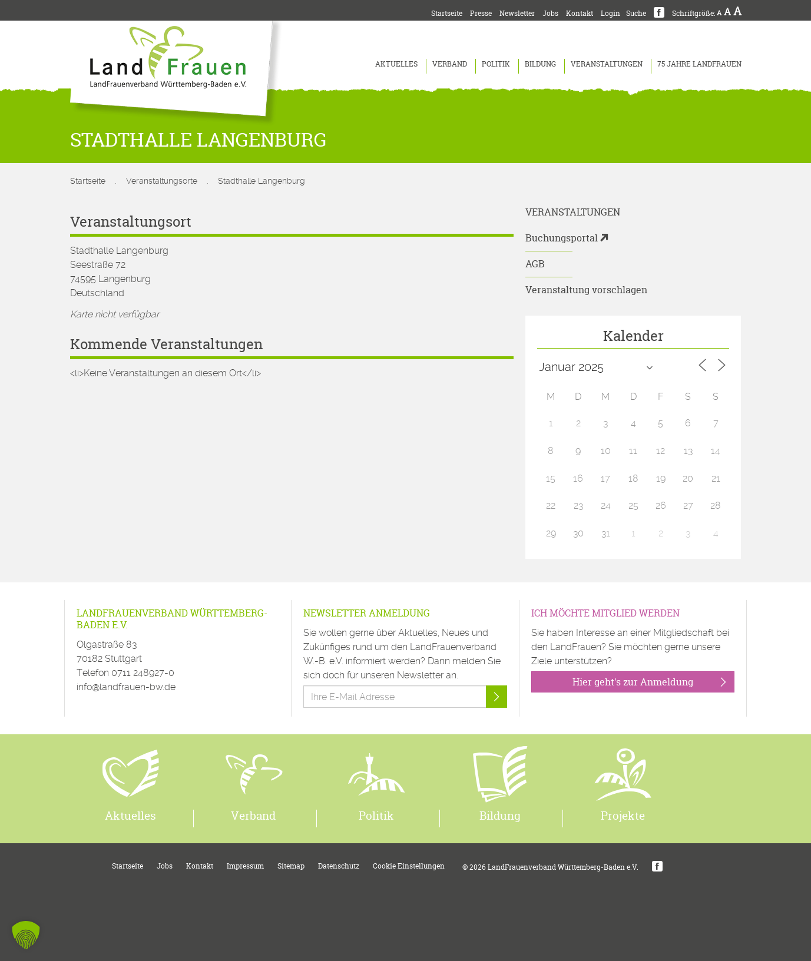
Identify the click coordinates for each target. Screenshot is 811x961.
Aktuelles (396, 64)
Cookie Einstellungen (409, 866)
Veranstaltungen (607, 64)
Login (610, 13)
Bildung (540, 64)
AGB (535, 263)
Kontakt (579, 13)
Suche (636, 13)
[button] (26, 935)
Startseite (446, 13)
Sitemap (290, 866)
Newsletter (517, 13)
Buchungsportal (561, 237)
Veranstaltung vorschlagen (586, 289)
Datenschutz (338, 866)
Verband (449, 64)
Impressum (245, 866)
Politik (496, 64)
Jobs (550, 13)
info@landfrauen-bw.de (126, 686)
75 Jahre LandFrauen (699, 64)
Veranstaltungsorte (161, 180)
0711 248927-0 (142, 672)
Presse (481, 13)
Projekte (623, 815)
